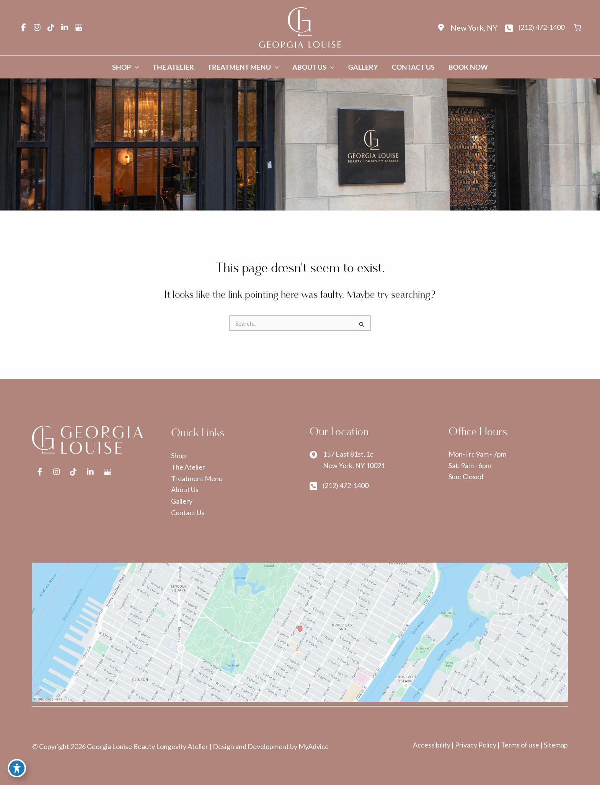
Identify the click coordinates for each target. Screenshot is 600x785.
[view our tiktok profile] (51, 27)
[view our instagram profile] (37, 27)
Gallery (181, 501)
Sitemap (556, 745)
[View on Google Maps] (300, 632)
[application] (135, 66)
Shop (178, 455)
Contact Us (187, 512)
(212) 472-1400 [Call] (541, 27)
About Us (185, 489)
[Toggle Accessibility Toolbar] (17, 768)
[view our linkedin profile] (65, 27)
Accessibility (432, 745)
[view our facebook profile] (23, 27)
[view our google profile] (78, 27)
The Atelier (188, 467)
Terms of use (520, 745)
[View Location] (466, 28)
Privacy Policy (476, 745)
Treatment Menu (197, 478)
